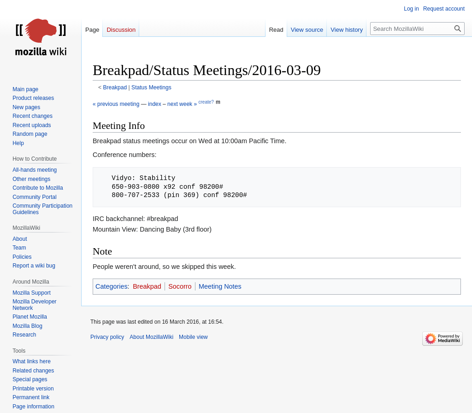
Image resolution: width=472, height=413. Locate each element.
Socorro (179, 286)
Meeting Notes (220, 286)
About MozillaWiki (151, 337)
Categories (111, 286)
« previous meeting (116, 104)
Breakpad (115, 87)
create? (205, 102)
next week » (182, 104)
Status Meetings (151, 87)
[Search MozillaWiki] (417, 28)
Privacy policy (107, 337)
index (154, 104)
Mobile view (193, 337)
